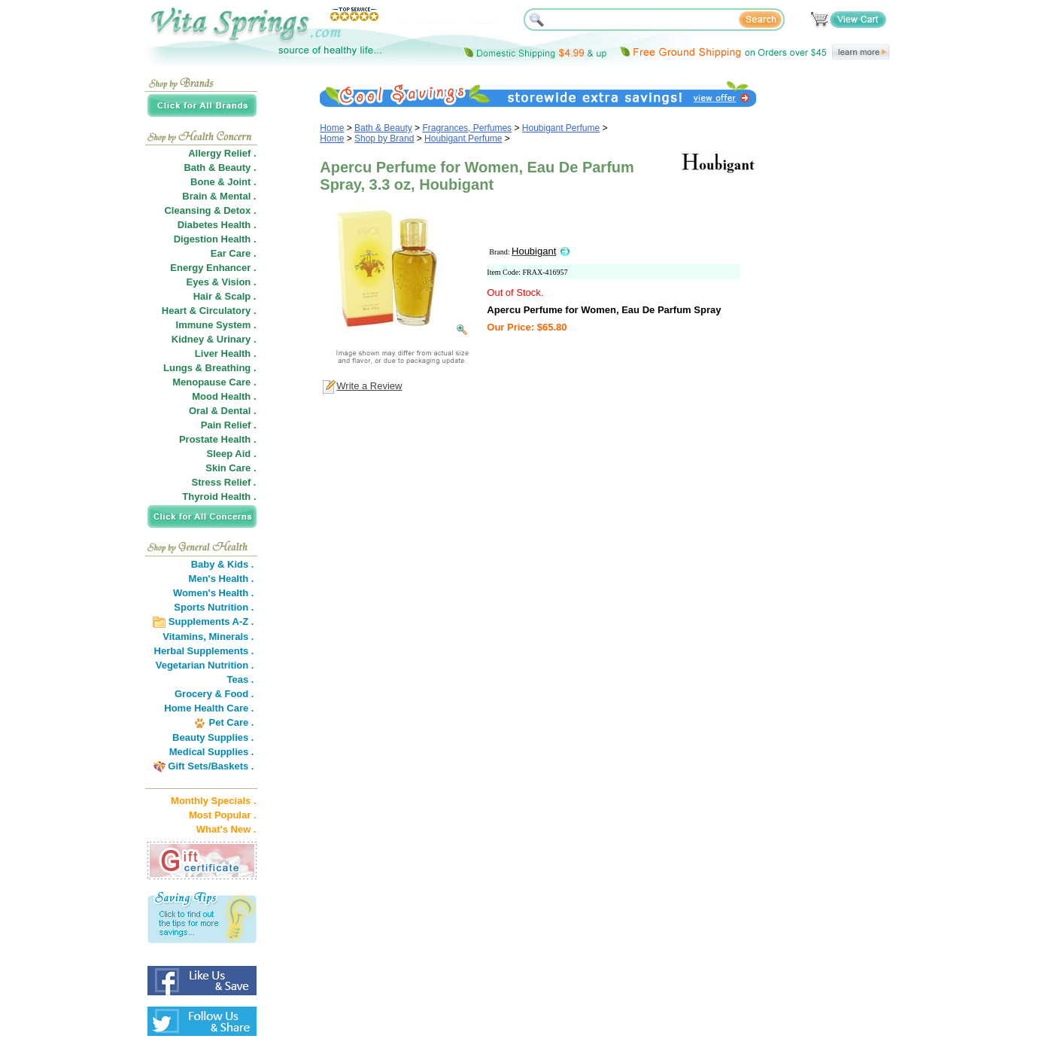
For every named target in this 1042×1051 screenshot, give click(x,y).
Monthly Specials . (213, 800)
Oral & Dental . (223, 410)
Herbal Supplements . (204, 650)
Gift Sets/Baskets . (211, 766)
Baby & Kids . (222, 564)
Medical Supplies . (211, 751)
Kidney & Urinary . (214, 339)
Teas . (240, 679)
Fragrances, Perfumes (467, 128)
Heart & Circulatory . (209, 310)
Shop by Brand (384, 138)
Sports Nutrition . (214, 607)
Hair (202, 296)
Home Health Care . (209, 708)
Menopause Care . (214, 382)
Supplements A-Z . (211, 621)
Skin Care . (230, 468)
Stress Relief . (224, 482)
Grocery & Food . (214, 693)
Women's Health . (213, 593)
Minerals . (231, 636)
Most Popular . (223, 815)
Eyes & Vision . (222, 282)
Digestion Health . (215, 239)
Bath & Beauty (383, 128)
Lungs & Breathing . (210, 367)
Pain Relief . (229, 425)
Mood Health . (224, 396)
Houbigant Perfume (561, 128)
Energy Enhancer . (213, 267)
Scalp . (241, 296)
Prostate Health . (218, 439)
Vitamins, (184, 636)
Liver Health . (226, 353)
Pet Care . (231, 722)
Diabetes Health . (217, 224)
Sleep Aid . (232, 453)
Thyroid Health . (219, 496)
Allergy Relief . (222, 153)
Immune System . (216, 325)
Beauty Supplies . (213, 737)
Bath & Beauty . (220, 167)
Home (332, 128)
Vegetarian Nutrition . (205, 665)
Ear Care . (234, 253)
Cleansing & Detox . (210, 210)
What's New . (226, 829)
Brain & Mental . (219, 196)
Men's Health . (221, 578)
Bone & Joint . (223, 181)
